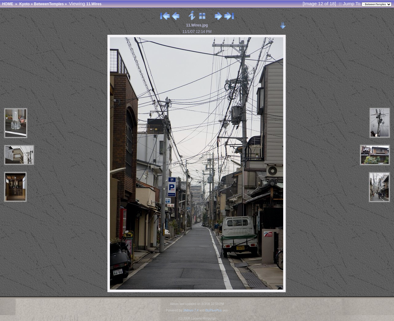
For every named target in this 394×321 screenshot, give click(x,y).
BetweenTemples (49, 4)
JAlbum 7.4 (191, 310)
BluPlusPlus (213, 310)
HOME (7, 4)
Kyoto (24, 4)
